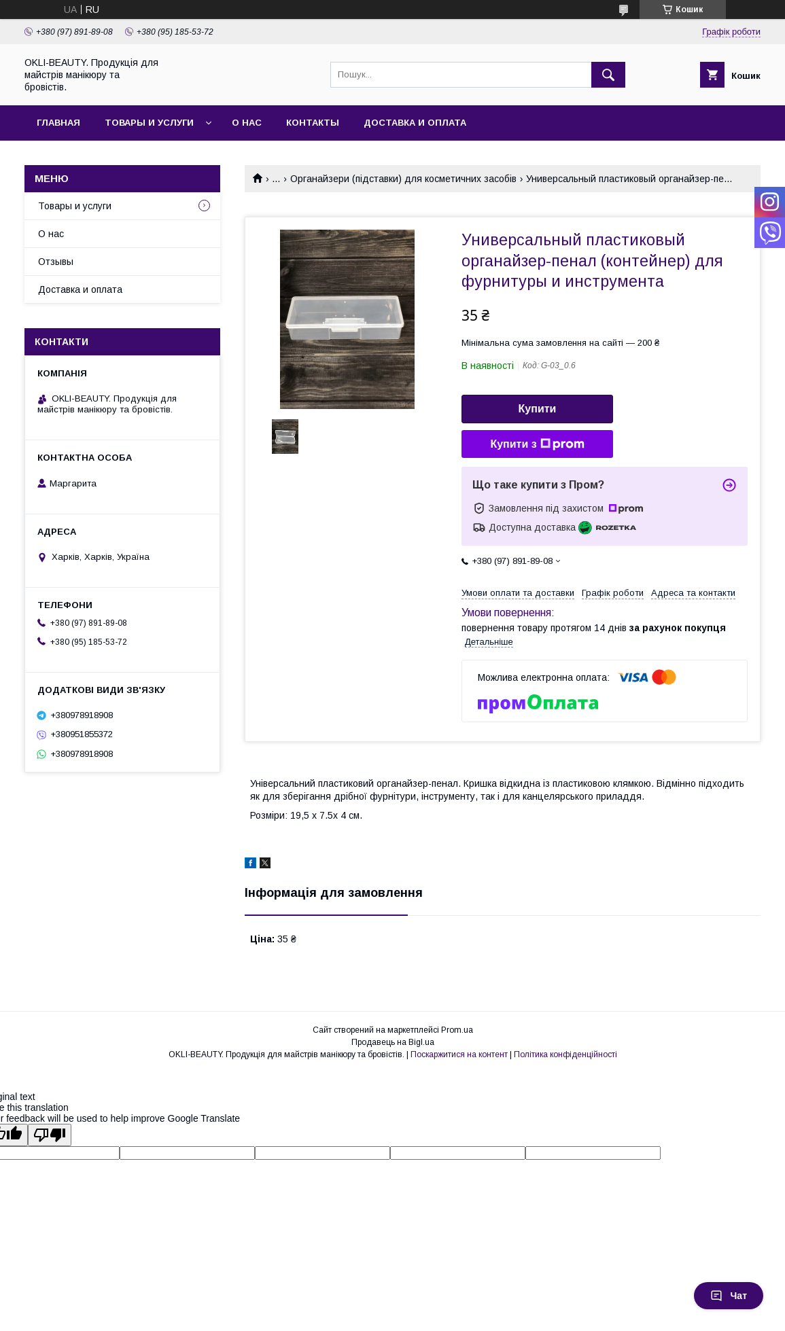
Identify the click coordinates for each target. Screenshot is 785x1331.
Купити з (537, 444)
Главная (58, 123)
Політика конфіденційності (565, 1054)
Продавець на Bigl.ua (392, 1042)
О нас (247, 123)
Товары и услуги (149, 123)
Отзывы (55, 261)
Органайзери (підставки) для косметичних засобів (403, 178)
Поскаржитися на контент (459, 1054)
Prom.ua (457, 1030)
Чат (728, 1296)
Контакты (312, 123)
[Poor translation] (49, 1135)
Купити (538, 408)
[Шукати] (608, 75)
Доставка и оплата (415, 123)
